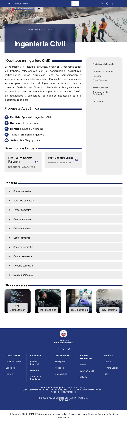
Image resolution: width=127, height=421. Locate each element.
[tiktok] (112, 3)
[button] (63, 191)
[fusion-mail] (36, 162)
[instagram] (107, 3)
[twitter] (102, 3)
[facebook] (58, 349)
